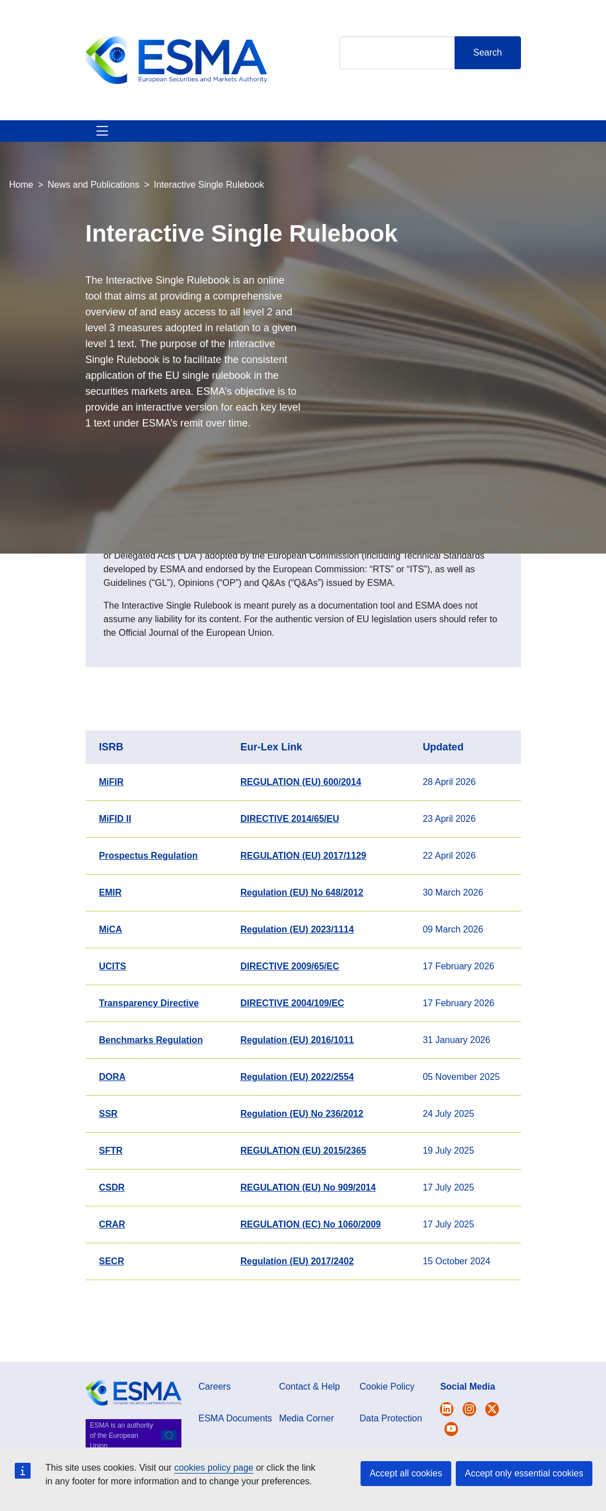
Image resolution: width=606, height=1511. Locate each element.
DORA (112, 1117)
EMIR (110, 933)
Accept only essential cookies (524, 1473)
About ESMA (99, 151)
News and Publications (93, 225)
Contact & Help (404, 151)
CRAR (112, 1265)
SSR (108, 1154)
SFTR (111, 1191)
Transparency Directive (149, 1044)
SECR (111, 1302)
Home (21, 225)
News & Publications (224, 151)
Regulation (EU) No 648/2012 (301, 933)
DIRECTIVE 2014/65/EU (289, 859)
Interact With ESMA (348, 151)
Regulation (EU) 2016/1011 (297, 1081)
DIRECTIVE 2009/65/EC (289, 1007)
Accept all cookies (406, 1473)
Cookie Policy (386, 1427)
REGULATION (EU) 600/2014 (300, 823)
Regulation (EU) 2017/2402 (297, 1302)
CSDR (112, 1228)
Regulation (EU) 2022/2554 (297, 1117)
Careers (214, 1427)
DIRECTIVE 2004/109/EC (292, 1044)
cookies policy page (213, 1467)
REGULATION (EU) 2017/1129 (303, 896)
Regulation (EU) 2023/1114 (297, 970)
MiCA (110, 970)
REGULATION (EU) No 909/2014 (308, 1228)
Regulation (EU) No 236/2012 (301, 1154)
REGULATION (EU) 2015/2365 (303, 1191)
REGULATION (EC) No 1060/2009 (310, 1265)
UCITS (112, 1007)
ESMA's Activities (154, 151)
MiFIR (111, 823)
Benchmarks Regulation (151, 1081)
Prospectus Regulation (148, 896)
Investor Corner (291, 151)
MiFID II (115, 859)
